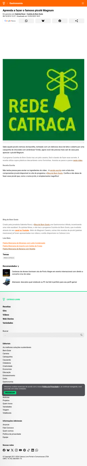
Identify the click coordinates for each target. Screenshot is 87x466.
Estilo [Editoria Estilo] (5, 379)
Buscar (5, 331)
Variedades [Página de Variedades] (8, 323)
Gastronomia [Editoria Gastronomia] (8, 382)
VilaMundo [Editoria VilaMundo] (7, 413)
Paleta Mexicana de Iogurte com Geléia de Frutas (22, 246)
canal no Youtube (22, 230)
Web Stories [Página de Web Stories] (8, 319)
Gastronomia (16, 3)
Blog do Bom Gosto (55, 173)
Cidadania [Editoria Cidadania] (7, 363)
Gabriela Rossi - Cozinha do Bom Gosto (29, 14)
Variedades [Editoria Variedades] (7, 407)
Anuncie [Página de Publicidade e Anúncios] (6, 425)
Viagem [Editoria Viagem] (6, 410)
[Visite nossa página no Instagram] (16, 451)
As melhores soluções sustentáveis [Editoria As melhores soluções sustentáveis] (17, 347)
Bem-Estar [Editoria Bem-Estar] (7, 350)
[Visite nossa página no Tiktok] (28, 451)
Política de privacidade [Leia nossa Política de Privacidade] (12, 434)
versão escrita (55, 170)
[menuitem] (43, 308)
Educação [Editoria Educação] (7, 372)
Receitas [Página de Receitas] (7, 306)
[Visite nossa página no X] (12, 451)
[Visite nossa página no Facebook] (4, 451)
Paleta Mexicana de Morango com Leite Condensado (24, 243)
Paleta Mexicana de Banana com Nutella (19, 249)
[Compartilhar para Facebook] (60, 20)
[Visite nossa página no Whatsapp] (36, 451)
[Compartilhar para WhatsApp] (26, 20)
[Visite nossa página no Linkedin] (32, 451)
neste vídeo (77, 160)
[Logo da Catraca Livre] (4, 3)
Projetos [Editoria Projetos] (6, 400)
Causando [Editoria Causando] (7, 360)
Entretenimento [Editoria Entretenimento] (9, 375)
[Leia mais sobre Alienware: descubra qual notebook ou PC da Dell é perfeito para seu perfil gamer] (43, 282)
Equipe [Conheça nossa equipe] (5, 437)
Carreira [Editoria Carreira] (6, 353)
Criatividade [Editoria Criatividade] (7, 366)
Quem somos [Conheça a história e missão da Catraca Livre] (8, 431)
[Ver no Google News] (10, 20)
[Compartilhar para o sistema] (76, 20)
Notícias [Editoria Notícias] (6, 397)
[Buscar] (81, 335)
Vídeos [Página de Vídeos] (6, 315)
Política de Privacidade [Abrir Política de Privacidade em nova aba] (50, 387)
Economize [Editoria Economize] (7, 369)
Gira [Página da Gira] (4, 310)
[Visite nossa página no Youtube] (20, 451)
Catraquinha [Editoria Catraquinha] (7, 357)
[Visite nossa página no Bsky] (8, 451)
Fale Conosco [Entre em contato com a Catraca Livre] (8, 428)
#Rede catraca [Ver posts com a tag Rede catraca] (9, 258)
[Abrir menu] (82, 3)
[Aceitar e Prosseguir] (10, 392)
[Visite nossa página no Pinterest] (24, 451)
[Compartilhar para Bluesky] (43, 20)
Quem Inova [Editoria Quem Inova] (7, 404)
